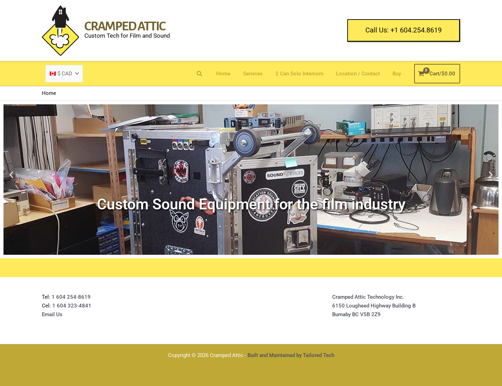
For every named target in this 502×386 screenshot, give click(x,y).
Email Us (52, 314)
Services (260, 73)
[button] (403, 30)
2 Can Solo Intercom (305, 73)
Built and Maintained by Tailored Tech (291, 355)
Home (233, 73)
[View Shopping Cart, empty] (437, 74)
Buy (398, 73)
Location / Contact (361, 73)
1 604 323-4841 (71, 306)
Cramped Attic (124, 26)
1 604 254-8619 (71, 297)
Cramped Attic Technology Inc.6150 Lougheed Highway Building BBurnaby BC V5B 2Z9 (374, 306)
